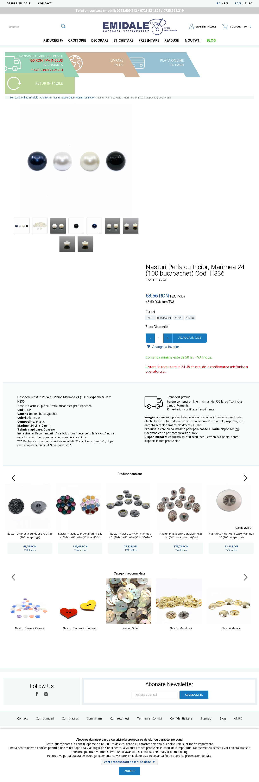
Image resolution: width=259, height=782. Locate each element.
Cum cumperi (45, 718)
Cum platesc (70, 718)
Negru (190, 318)
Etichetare (123, 40)
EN (229, 3)
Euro (249, 3)
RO (219, 3)
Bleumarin (164, 318)
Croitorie (77, 40)
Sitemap (205, 718)
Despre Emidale (19, 3)
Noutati (193, 40)
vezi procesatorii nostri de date (127, 762)
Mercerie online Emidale (24, 97)
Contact (45, 3)
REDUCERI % (53, 40)
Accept (129, 771)
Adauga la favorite (163, 346)
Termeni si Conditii (149, 718)
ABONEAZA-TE (194, 694)
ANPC (238, 718)
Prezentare (149, 40)
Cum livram (94, 718)
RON (238, 3)
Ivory (179, 318)
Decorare (99, 40)
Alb (150, 318)
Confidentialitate (181, 718)
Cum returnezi (119, 718)
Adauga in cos (189, 337)
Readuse (171, 40)
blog (211, 40)
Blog (223, 718)
